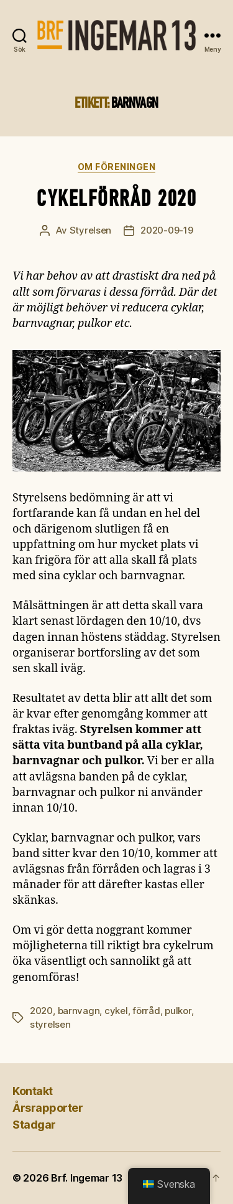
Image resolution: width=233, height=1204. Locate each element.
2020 (41, 1011)
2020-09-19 (166, 230)
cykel (116, 1011)
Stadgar (34, 1124)
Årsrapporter (47, 1107)
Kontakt (32, 1090)
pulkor (178, 1011)
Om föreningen (117, 166)
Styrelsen (91, 230)
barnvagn (79, 1011)
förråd (146, 1011)
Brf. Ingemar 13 (86, 1178)
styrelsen (50, 1024)
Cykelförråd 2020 (116, 198)
